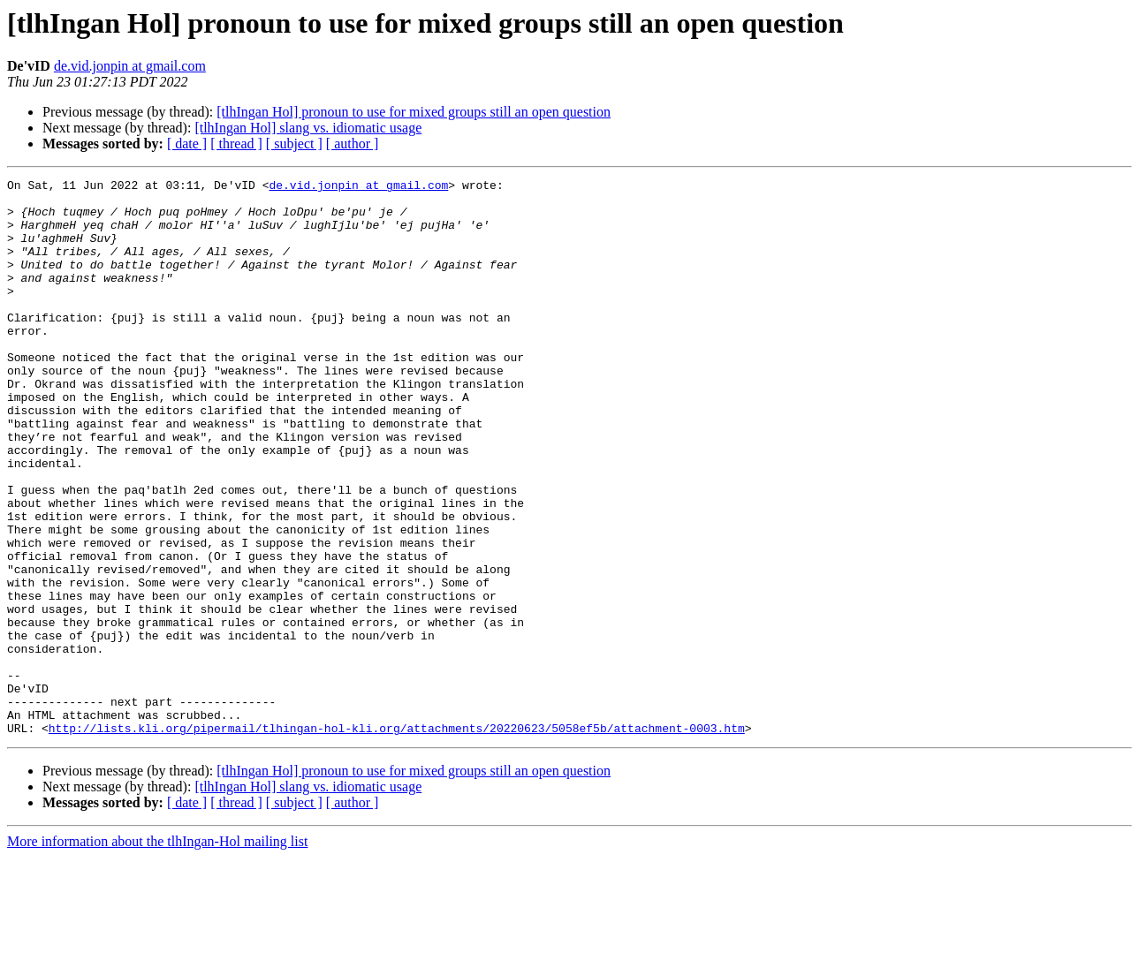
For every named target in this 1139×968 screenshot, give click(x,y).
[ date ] (187, 143)
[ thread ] (236, 143)
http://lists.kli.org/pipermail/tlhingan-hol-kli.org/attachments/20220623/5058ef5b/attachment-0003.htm (397, 839)
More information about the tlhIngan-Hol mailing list (157, 952)
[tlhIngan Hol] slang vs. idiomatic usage (307, 127)
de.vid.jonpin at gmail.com (130, 65)
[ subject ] (294, 143)
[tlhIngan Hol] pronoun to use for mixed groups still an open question (413, 111)
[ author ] (352, 143)
